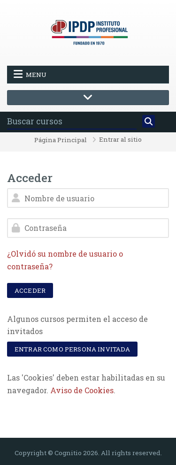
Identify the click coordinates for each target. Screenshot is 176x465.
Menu (30, 74)
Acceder (30, 290)
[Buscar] (149, 121)
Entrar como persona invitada (72, 349)
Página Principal (60, 140)
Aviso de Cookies (82, 390)
